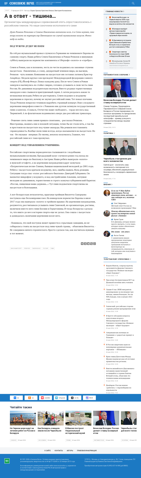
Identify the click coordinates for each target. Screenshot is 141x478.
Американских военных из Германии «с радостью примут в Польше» (120, 335)
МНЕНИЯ (107, 185)
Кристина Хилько (47, 10)
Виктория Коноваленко (63, 10)
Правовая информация (87, 450)
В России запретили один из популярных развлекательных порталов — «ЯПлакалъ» (119, 347)
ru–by (75, 398)
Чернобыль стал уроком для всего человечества (117, 159)
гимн (52, 248)
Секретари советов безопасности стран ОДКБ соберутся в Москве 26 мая (119, 54)
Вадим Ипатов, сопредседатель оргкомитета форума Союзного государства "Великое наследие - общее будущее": (120, 269)
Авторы (70, 450)
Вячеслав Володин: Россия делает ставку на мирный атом (120, 101)
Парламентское (99, 440)
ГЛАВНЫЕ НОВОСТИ (114, 11)
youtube (45, 397)
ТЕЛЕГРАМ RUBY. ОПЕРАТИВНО (116, 259)
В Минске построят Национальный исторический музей (75, 430)
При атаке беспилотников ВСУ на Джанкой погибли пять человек (120, 281)
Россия (45, 248)
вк (16, 397)
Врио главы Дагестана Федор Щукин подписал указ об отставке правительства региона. (120, 359)
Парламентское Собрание (116, 75)
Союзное (13, 440)
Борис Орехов (36, 10)
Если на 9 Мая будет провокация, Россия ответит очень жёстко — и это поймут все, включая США (123, 195)
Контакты (59, 450)
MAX (89, 398)
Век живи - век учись (120, 231)
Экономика (42, 440)
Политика (108, 133)
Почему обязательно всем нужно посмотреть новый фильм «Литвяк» (123, 213)
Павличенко (36, 248)
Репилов (27, 248)
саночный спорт (16, 248)
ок (30, 397)
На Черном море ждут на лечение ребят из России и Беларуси (22, 430)
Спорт (7, 10)
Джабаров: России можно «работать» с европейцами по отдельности (118, 387)
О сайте (47, 450)
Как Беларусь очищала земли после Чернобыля (49, 429)
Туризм (68, 440)
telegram (60, 397)
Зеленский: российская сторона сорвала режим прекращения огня (120, 307)
